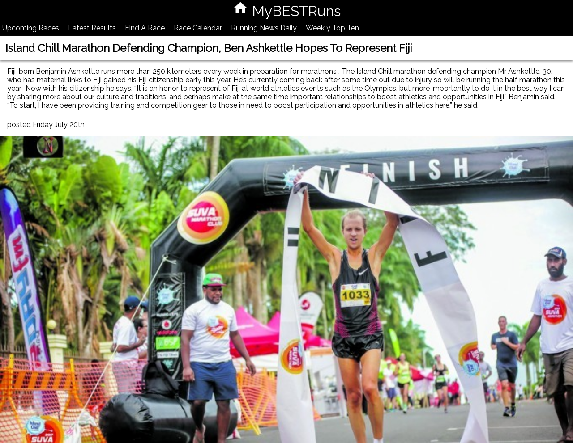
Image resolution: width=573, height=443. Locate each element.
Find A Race (145, 28)
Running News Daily (264, 28)
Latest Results (92, 28)
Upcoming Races (30, 28)
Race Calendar (198, 28)
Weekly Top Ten (332, 28)
